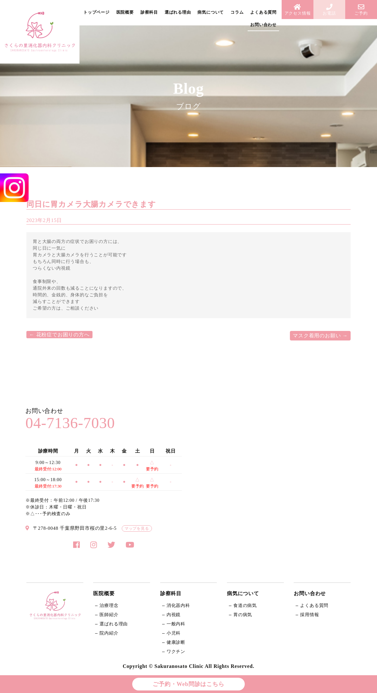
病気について (210, 12)
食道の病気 (245, 605)
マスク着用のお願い (320, 335)
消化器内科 (178, 605)
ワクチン (176, 651)
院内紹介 (108, 633)
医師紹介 (108, 614)
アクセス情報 (297, 10)
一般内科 (176, 624)
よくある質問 (263, 12)
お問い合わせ (263, 24)
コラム (236, 12)
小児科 (174, 633)
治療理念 (108, 605)
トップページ (96, 12)
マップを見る (137, 528)
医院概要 (125, 12)
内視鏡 (174, 614)
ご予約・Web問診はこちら (188, 684)
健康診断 (176, 642)
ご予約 (361, 10)
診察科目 (149, 12)
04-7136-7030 (70, 423)
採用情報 (309, 614)
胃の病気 (242, 614)
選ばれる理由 (178, 12)
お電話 (329, 10)
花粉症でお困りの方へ (59, 334)
